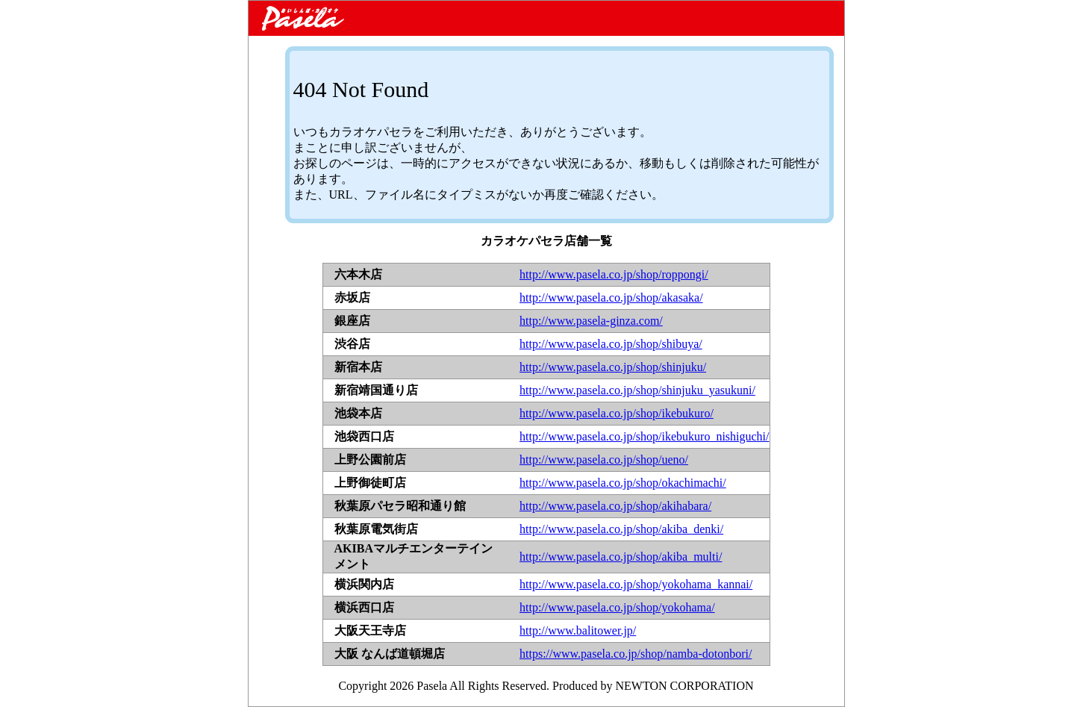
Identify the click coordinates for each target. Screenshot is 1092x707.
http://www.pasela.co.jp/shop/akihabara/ (615, 505)
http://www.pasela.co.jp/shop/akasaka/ (611, 297)
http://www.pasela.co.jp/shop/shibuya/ (611, 343)
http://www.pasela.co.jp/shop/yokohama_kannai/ (636, 584)
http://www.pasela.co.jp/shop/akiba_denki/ (621, 529)
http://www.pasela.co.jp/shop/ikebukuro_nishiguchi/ (644, 436)
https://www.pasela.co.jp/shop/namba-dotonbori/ (636, 653)
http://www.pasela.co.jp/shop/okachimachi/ (623, 482)
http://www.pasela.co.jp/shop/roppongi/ (614, 274)
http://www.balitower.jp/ (578, 630)
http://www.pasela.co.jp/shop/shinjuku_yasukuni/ (637, 390)
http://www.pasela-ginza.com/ (591, 320)
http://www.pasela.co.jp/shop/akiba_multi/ (621, 556)
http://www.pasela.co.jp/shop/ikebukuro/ (617, 413)
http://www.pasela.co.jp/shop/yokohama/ (617, 607)
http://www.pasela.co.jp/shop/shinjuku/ (613, 367)
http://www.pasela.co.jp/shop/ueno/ (604, 459)
